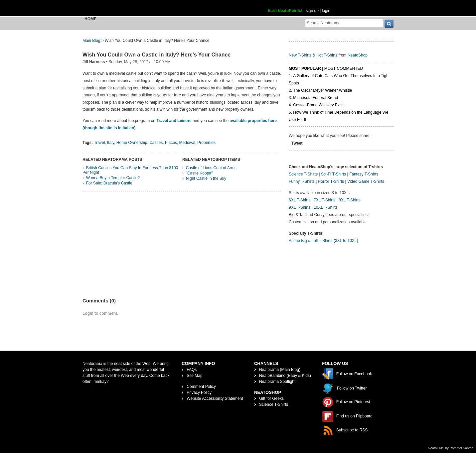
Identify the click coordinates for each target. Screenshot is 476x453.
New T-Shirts (300, 55)
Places (171, 142)
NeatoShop (358, 55)
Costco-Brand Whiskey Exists (319, 105)
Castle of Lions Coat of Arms (211, 168)
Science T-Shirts (303, 174)
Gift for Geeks (271, 398)
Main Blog (91, 40)
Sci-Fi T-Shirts (333, 174)
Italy (110, 142)
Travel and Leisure (173, 120)
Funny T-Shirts (302, 181)
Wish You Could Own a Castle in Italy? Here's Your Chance (156, 54)
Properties (206, 142)
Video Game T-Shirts (365, 181)
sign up (312, 10)
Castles (156, 142)
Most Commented (343, 68)
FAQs (192, 369)
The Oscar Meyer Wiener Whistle (322, 90)
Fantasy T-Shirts (363, 174)
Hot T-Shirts (326, 55)
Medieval (187, 142)
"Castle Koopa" (199, 173)
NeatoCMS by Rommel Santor (450, 448)
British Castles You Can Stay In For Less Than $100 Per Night (130, 170)
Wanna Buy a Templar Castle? (113, 177)
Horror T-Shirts (331, 181)
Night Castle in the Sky (206, 178)
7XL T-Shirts (324, 200)
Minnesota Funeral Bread (315, 97)
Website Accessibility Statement (215, 398)
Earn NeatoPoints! (285, 10)
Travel (99, 142)
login (326, 10)
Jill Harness (93, 61)
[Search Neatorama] (344, 23)
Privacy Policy (199, 392)
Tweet (296, 143)
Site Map (194, 375)
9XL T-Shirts (299, 207)
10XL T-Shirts (326, 207)
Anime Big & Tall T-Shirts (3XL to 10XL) (323, 240)
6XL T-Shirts (299, 200)
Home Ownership (131, 142)
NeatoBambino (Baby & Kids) (285, 375)
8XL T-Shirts (349, 200)
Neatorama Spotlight (277, 381)
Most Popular (305, 68)
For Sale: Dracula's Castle (109, 183)
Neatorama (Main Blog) (279, 369)
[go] (389, 24)
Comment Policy (201, 386)
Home (90, 19)
